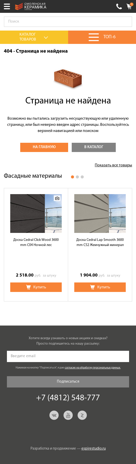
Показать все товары (113, 165)
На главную (44, 147)
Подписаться (68, 382)
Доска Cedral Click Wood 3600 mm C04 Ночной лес (36, 242)
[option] (36, 244)
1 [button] (72, 176)
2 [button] (77, 176)
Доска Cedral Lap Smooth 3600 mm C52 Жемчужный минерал (100, 242)
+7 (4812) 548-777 (119, 6)
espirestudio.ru (93, 449)
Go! (125, 21)
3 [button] (82, 176)
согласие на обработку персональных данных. (93, 367)
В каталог (93, 147)
